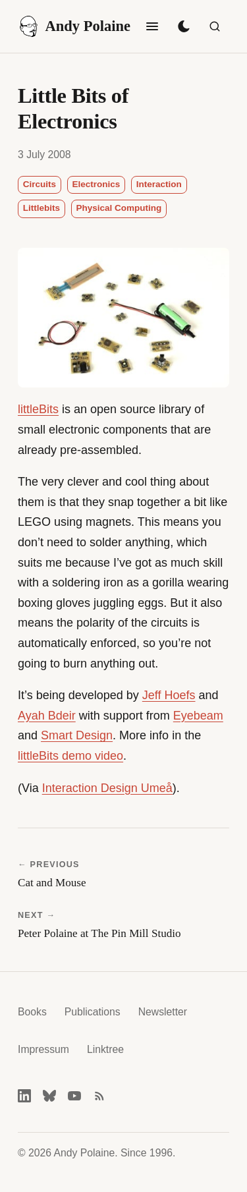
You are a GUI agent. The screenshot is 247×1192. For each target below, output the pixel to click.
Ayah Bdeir (47, 715)
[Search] (214, 26)
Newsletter (162, 1011)
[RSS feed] (99, 1095)
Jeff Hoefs (169, 695)
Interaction (159, 184)
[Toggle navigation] (152, 26)
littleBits (38, 409)
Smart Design (77, 735)
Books (32, 1011)
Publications (93, 1011)
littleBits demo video (70, 755)
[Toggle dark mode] (183, 26)
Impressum (43, 1049)
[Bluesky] (49, 1095)
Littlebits (41, 208)
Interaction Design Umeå (107, 788)
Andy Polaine (74, 26)
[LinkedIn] (24, 1095)
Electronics (96, 184)
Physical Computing (119, 208)
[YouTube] (74, 1095)
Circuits (39, 184)
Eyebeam (198, 715)
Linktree (105, 1049)
